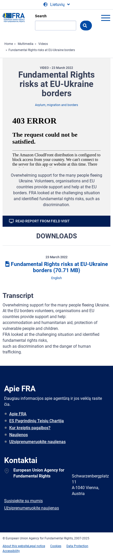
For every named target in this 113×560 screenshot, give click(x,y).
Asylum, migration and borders (56, 105)
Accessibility (11, 551)
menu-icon (105, 17)
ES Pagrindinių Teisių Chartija (36, 420)
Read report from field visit (42, 221)
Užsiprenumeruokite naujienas (37, 441)
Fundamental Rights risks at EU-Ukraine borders (41, 50)
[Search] (55, 25)
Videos (43, 44)
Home (8, 44)
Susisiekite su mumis (23, 500)
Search (41, 16)
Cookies (55, 546)
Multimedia (25, 44)
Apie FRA (18, 413)
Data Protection (77, 546)
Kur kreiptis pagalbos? (29, 427)
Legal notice (36, 546)
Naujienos (18, 434)
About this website (15, 546)
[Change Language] (56, 4)
